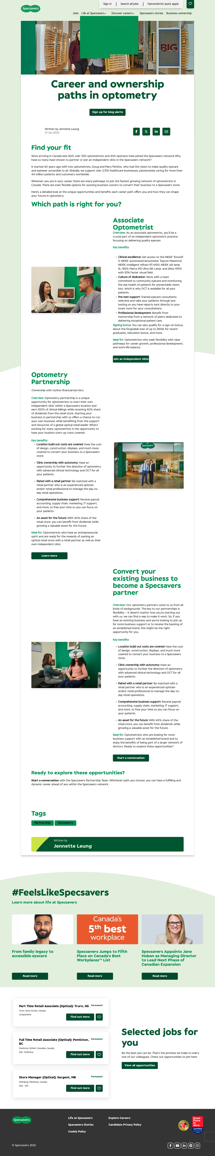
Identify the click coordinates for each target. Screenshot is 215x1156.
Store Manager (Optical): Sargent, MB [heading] (47, 1077)
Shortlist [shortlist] (99, 1017)
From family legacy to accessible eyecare (32, 954)
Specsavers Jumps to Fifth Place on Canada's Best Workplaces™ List (102, 956)
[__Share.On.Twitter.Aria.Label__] (146, 131)
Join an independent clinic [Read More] (131, 359)
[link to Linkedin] (184, 1146)
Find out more (80, 1017)
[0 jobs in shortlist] (190, 4)
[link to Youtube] (177, 1146)
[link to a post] (42, 929)
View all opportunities (140, 1065)
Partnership (42, 823)
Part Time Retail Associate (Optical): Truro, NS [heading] (54, 1006)
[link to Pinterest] (191, 1146)
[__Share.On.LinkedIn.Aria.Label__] (156, 131)
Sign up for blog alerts (107, 112)
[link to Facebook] (170, 1146)
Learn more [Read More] (49, 556)
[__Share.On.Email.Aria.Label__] (166, 131)
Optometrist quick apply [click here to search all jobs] (163, 4)
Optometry (65, 823)
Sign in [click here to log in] (107, 4)
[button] (108, 13)
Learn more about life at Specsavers (44, 902)
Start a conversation (45, 780)
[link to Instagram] (197, 1146)
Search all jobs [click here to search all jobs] (130, 4)
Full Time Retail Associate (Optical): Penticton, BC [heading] (54, 1041)
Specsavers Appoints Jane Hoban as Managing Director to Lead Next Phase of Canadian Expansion (169, 958)
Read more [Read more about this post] (30, 976)
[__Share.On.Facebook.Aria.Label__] (136, 131)
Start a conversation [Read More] (131, 758)
